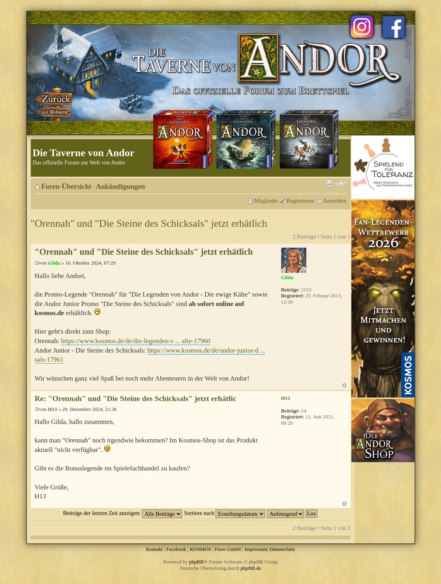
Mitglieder (266, 201)
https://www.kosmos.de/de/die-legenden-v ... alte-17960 (135, 341)
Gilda (54, 263)
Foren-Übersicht (66, 186)
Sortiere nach (224, 513)
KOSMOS (200, 549)
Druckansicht (329, 183)
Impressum (255, 549)
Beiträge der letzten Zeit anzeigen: (122, 513)
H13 (52, 409)
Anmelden (335, 201)
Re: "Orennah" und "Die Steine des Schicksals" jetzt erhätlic (135, 398)
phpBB (196, 562)
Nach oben (344, 385)
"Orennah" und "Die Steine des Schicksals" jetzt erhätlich (149, 223)
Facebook (176, 549)
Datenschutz (282, 549)
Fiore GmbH (228, 549)
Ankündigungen (120, 186)
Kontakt (154, 549)
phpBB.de (250, 568)
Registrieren (300, 201)
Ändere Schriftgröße (341, 183)
